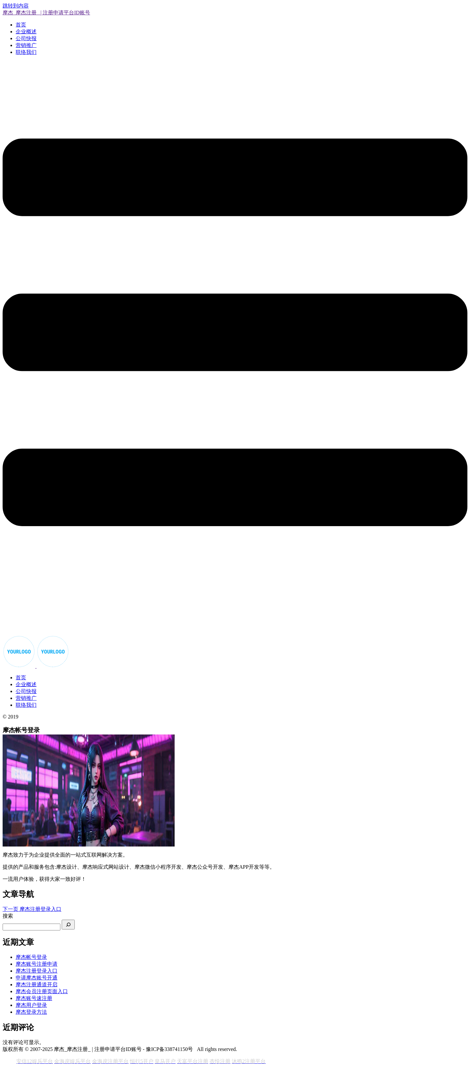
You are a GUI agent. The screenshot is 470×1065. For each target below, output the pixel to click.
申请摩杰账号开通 (36, 977)
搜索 (8, 916)
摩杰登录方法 (31, 1012)
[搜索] (68, 924)
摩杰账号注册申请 (36, 964)
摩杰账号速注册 (34, 998)
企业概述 (26, 31)
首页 (21, 24)
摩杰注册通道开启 (36, 984)
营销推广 (26, 45)
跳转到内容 (16, 5)
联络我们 (26, 52)
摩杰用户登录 (31, 1005)
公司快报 (26, 38)
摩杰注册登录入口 (36, 971)
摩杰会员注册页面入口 (42, 991)
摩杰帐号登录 (31, 957)
